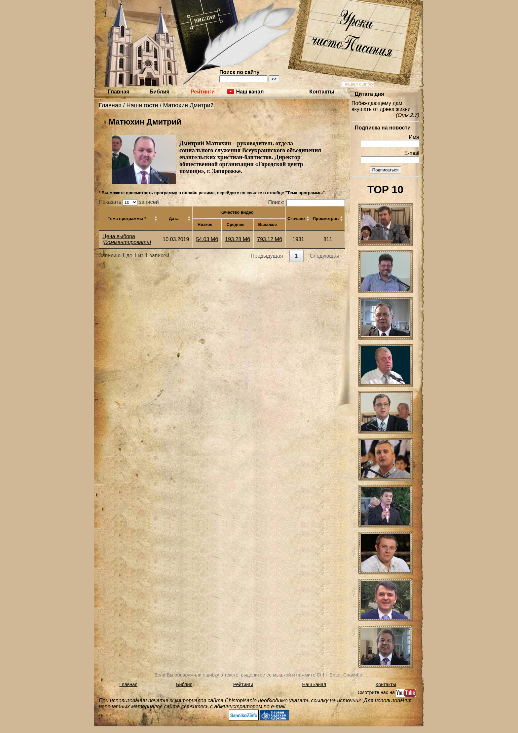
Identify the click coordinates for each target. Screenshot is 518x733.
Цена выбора (118, 236)
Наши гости (142, 105)
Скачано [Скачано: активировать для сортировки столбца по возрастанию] (296, 218)
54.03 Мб (207, 239)
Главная (119, 91)
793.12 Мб (269, 239)
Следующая (325, 256)
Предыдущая (267, 256)
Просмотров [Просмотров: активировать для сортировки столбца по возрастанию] (326, 218)
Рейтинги (203, 91)
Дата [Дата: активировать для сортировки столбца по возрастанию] (174, 218)
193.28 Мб (237, 239)
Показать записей (129, 202)
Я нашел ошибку (357, 84)
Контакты (321, 91)
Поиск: (306, 202)
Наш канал (314, 684)
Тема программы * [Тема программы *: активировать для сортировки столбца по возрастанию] (127, 218)
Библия (159, 91)
